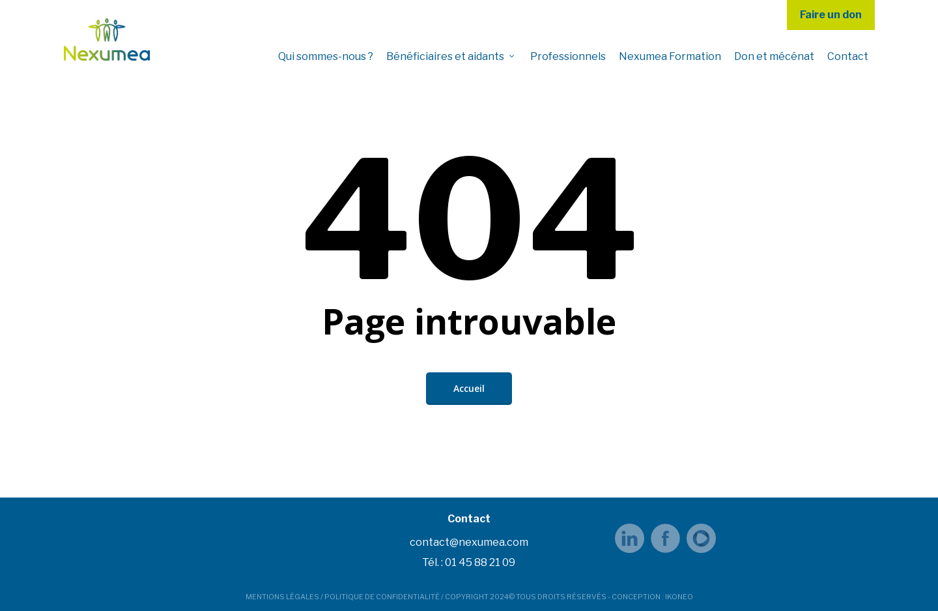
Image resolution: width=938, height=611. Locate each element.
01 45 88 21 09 (480, 562)
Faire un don (831, 14)
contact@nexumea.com (469, 542)
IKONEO (679, 596)
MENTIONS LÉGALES (282, 596)
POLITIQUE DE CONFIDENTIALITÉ (382, 596)
